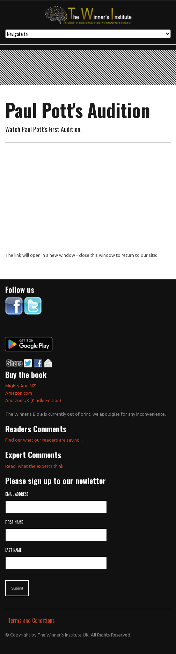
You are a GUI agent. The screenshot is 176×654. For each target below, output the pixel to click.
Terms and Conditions (31, 620)
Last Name (13, 550)
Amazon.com (18, 393)
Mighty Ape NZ (21, 385)
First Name (14, 522)
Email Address (18, 494)
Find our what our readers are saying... (44, 439)
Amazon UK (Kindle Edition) (33, 400)
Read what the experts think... (36, 466)
